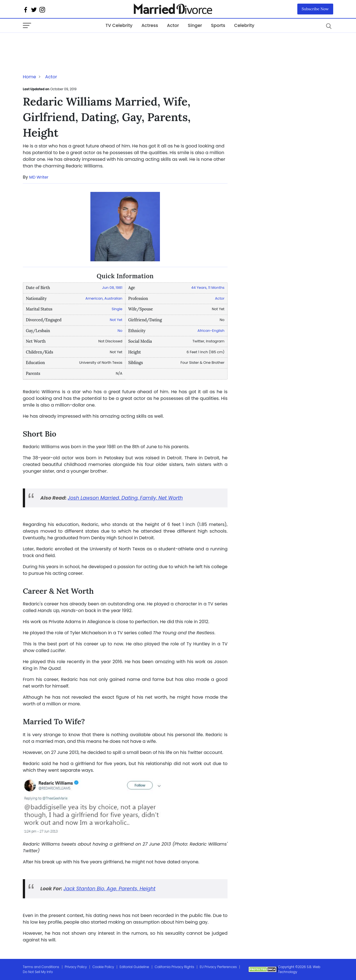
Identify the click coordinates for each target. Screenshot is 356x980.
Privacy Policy (76, 966)
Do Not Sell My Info (38, 971)
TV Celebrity (118, 25)
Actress (149, 25)
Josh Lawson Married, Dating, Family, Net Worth (125, 498)
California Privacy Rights (174, 966)
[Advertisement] (67, 44)
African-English (210, 330)
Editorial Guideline (134, 966)
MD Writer (38, 177)
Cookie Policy (103, 966)
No (120, 330)
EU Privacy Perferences (218, 966)
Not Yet (116, 319)
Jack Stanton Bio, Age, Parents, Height (109, 888)
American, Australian (103, 298)
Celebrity (244, 25)
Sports (218, 25)
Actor (173, 25)
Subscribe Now (315, 8)
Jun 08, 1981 (112, 287)
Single (117, 309)
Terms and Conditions (41, 966)
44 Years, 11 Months (207, 287)
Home (29, 77)
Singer (195, 25)
